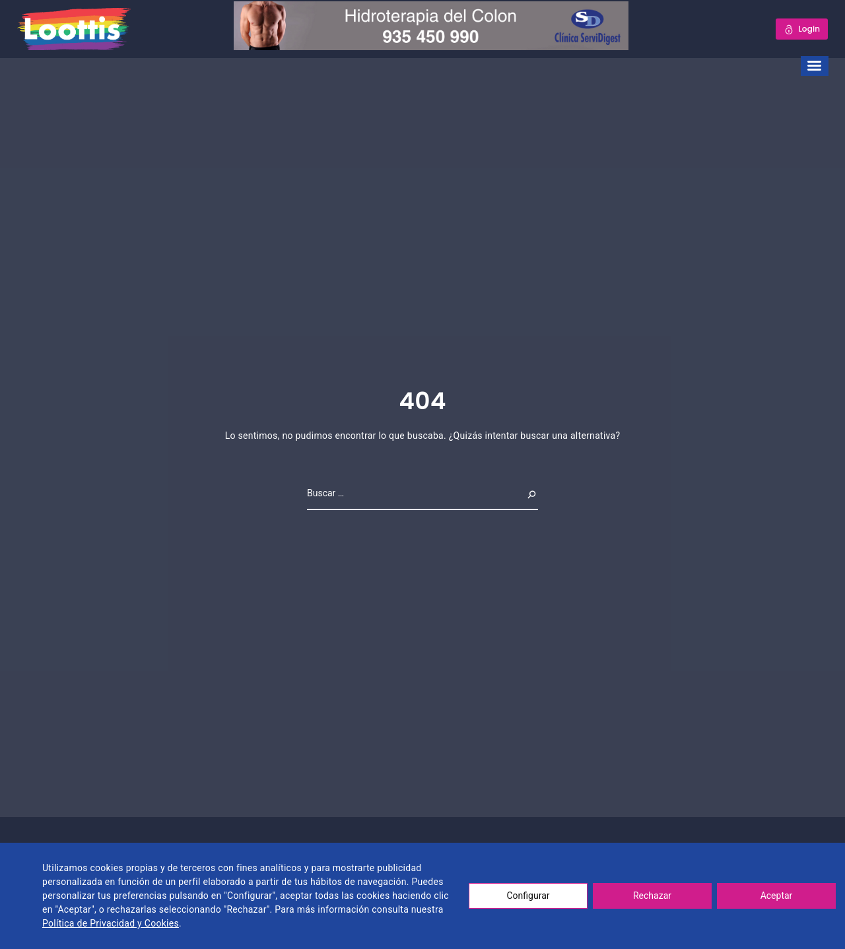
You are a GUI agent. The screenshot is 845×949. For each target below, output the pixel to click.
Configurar (528, 895)
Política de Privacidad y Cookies (110, 923)
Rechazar (652, 895)
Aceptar (776, 895)
